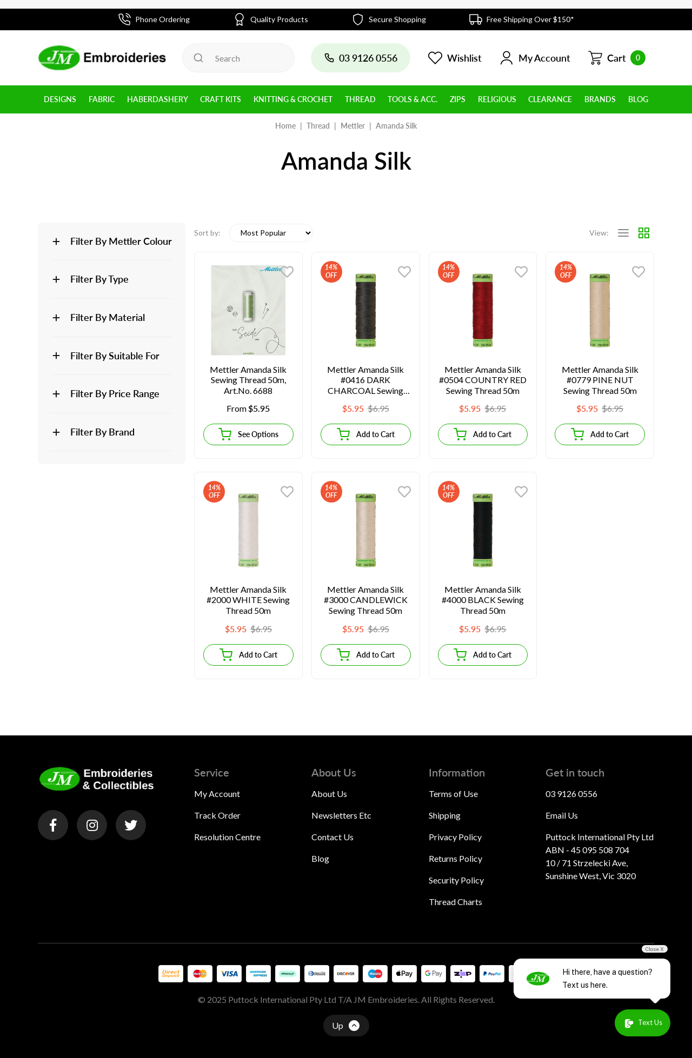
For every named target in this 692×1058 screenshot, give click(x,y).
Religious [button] (497, 99)
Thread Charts (455, 901)
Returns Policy (455, 858)
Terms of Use (453, 793)
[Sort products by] (271, 233)
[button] (534, 57)
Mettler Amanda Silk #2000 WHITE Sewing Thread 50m (248, 599)
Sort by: (207, 232)
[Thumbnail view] (644, 233)
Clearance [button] (550, 99)
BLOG (638, 99)
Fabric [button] (102, 99)
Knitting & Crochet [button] (293, 99)
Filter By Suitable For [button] (114, 355)
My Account (217, 793)
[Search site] (198, 57)
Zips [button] (457, 99)
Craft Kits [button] (220, 99)
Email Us (561, 815)
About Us (329, 793)
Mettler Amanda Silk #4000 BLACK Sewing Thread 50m (483, 599)
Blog (320, 858)
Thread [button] (360, 99)
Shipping (445, 815)
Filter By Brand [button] (102, 432)
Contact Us (332, 837)
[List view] (623, 233)
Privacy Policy (455, 837)
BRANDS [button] (600, 99)
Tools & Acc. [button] (412, 99)
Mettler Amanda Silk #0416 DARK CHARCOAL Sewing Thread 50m (365, 380)
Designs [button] (60, 99)
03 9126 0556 (571, 793)
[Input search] (238, 57)
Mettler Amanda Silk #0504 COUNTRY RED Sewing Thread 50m (483, 380)
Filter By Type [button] (99, 279)
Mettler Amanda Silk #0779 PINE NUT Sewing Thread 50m (600, 380)
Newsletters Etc (341, 815)
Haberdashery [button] (157, 99)
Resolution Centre (227, 837)
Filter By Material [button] (107, 317)
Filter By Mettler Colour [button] (121, 241)
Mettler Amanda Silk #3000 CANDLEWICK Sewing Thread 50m (366, 599)
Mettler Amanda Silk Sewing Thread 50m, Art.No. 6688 (248, 380)
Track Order (217, 815)
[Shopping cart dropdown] (616, 57)
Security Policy (456, 880)
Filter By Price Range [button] (114, 393)
